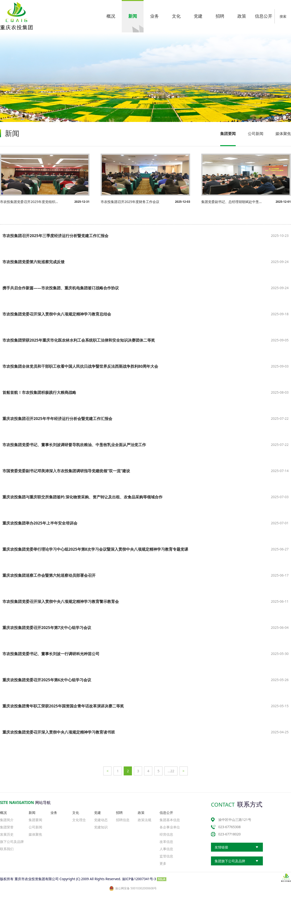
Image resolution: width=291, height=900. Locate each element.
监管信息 (166, 856)
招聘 (119, 812)
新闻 (32, 812)
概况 (3, 812)
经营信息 (166, 834)
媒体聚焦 (283, 133)
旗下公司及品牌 (12, 841)
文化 (75, 812)
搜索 (283, 16)
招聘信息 (122, 820)
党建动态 (101, 820)
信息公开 (166, 812)
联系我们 (7, 849)
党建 (97, 812)
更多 (163, 863)
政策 (141, 812)
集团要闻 (228, 133)
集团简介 (7, 820)
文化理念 (79, 820)
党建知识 (101, 827)
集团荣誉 (7, 827)
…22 (171, 771)
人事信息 (166, 849)
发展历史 (7, 834)
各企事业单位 (170, 827)
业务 (53, 812)
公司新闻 (255, 133)
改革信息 (166, 841)
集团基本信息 (170, 820)
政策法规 (144, 820)
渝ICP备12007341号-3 (139, 879)
